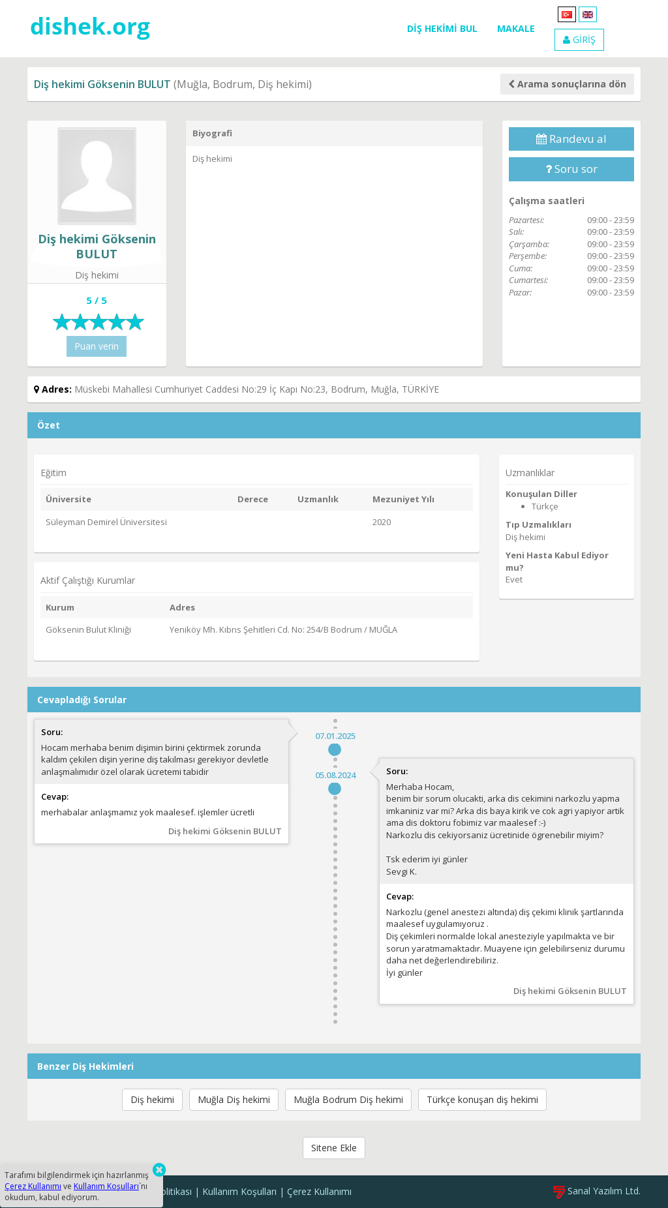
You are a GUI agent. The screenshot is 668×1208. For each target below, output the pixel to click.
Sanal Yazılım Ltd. (597, 1191)
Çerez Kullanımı (319, 1191)
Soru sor (571, 168)
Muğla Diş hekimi (234, 1099)
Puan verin (96, 346)
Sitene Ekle (334, 1147)
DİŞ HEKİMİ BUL (442, 28)
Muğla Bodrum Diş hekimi (348, 1099)
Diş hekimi (152, 1099)
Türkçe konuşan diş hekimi (482, 1099)
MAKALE (516, 28)
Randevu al (571, 138)
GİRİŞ (579, 39)
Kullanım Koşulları (239, 1191)
